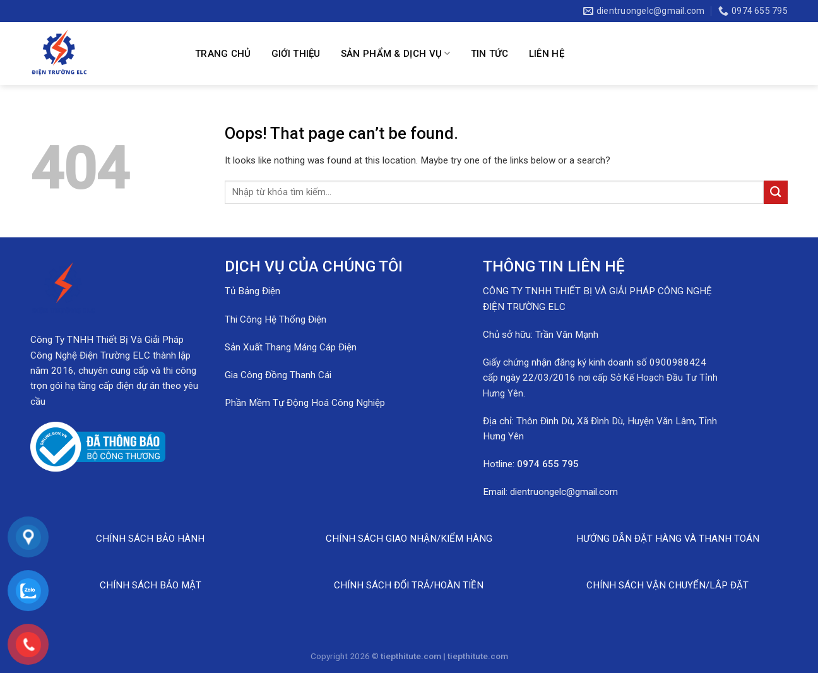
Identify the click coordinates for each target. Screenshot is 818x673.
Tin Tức (490, 53)
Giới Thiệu (296, 53)
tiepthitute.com (478, 656)
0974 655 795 (548, 464)
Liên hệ (546, 53)
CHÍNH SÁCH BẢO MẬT (150, 585)
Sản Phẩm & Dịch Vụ (396, 53)
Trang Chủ (223, 53)
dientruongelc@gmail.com (564, 491)
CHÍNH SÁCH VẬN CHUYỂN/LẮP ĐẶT (667, 585)
